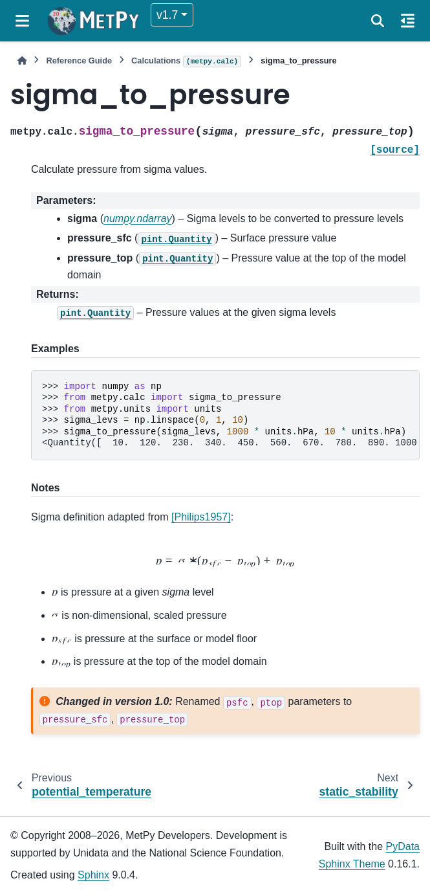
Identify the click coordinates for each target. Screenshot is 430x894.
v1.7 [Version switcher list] (167, 14)
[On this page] (408, 21)
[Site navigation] (22, 21)
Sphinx (93, 874)
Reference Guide (79, 60)
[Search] (377, 21)
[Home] (22, 60)
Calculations (186, 61)
